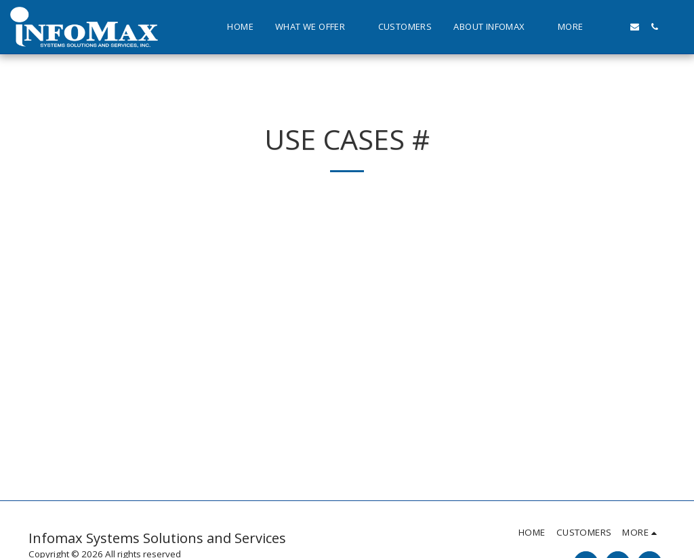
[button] (316, 27)
